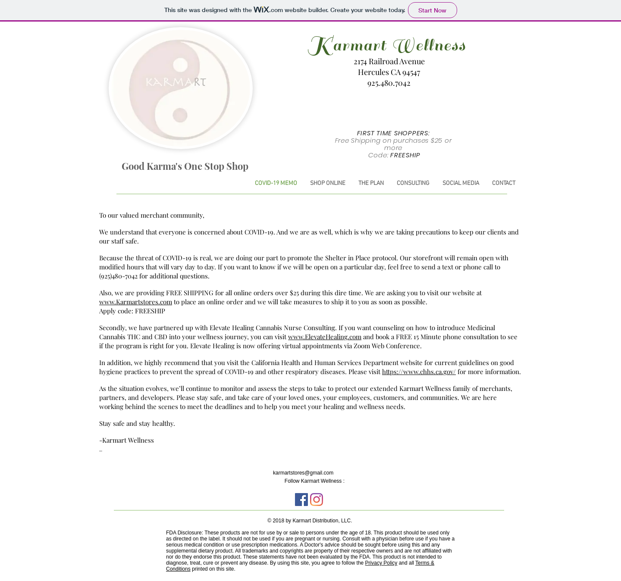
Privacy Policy (381, 563)
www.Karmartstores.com (135, 301)
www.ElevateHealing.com (324, 336)
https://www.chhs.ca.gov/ (419, 371)
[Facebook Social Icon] (301, 499)
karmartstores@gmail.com (303, 473)
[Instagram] (316, 499)
